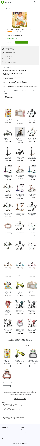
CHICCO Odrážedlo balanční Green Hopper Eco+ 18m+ (20, 292)
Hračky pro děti (9, 8)
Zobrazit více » (20, 35)
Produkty (5, 8)
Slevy (3, 432)
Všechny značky (5, 427)
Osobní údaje (23, 432)
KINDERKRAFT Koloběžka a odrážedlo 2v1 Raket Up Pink (20, 195)
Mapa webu (23, 429)
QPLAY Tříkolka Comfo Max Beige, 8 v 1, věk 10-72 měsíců (20, 139)
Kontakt (3, 438)
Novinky (3, 429)
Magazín (22, 427)
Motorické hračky (22, 340)
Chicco (11, 35)
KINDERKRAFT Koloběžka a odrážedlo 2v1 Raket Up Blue (32, 176)
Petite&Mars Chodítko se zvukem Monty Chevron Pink (20, 330)
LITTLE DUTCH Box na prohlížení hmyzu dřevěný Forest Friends (32, 292)
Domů (3, 8)
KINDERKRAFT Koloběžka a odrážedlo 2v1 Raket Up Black (7, 176)
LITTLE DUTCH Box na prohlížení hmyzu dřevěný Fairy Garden (20, 120)
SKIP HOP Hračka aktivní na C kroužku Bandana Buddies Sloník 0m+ (8, 292)
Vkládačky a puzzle (29, 340)
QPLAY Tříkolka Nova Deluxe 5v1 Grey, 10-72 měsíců (20, 253)
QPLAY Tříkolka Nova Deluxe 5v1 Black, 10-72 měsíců (32, 214)
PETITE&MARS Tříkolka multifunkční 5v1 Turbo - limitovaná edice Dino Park (20, 273)
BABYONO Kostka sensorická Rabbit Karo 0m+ (8, 311)
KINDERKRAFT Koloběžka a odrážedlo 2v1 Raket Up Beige (20, 214)
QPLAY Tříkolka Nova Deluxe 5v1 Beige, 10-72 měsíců (20, 233)
